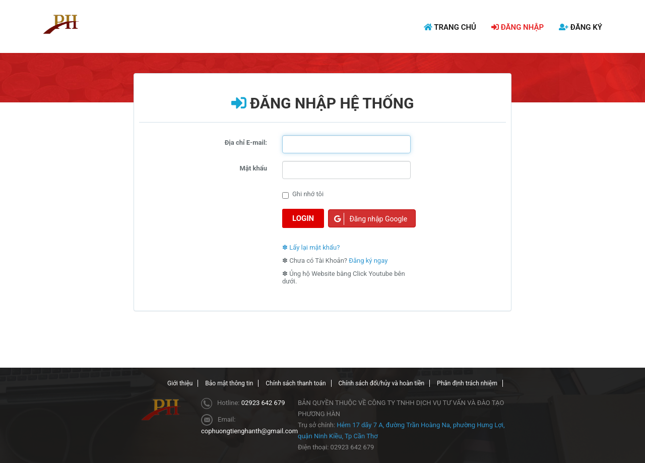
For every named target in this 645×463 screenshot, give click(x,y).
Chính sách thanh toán (296, 383)
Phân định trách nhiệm (467, 383)
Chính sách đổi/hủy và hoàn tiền (382, 383)
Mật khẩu (253, 168)
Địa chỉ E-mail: (246, 142)
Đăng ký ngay (368, 260)
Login (303, 218)
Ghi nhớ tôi (303, 194)
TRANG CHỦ (450, 27)
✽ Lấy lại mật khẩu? (311, 247)
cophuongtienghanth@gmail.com (249, 431)
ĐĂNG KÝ (580, 27)
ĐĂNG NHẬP (517, 27)
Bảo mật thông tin (229, 383)
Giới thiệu (179, 383)
